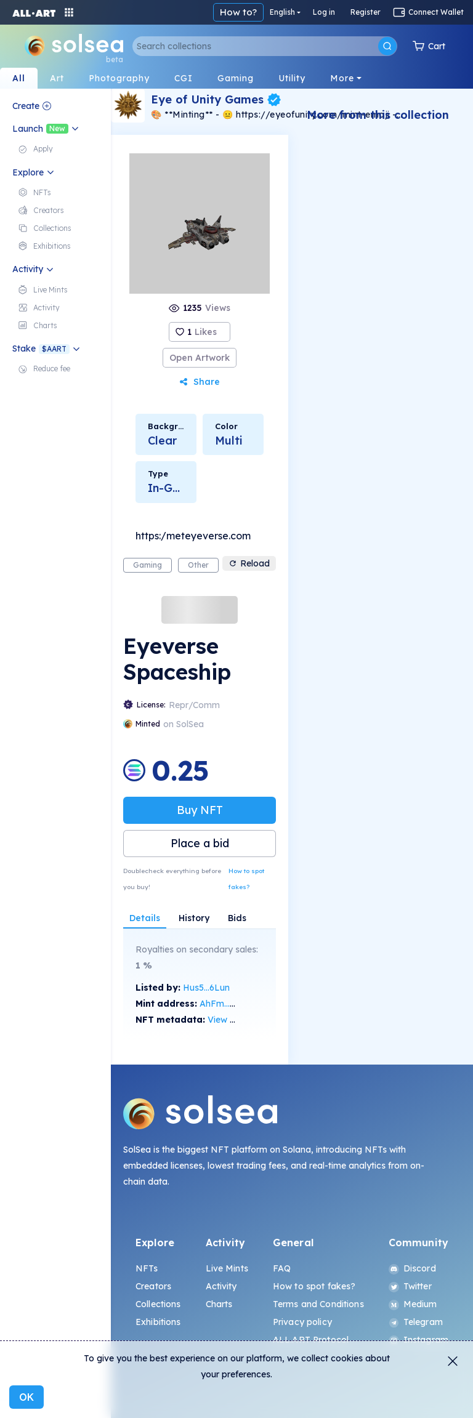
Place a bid (200, 843)
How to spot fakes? (246, 879)
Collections (158, 1304)
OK (26, 1397)
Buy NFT (200, 810)
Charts (219, 1304)
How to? (238, 12)
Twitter (410, 1286)
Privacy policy (302, 1321)
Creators (153, 1286)
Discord (412, 1268)
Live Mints (227, 1268)
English (282, 12)
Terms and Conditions (318, 1304)
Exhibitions (158, 1321)
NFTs (146, 1268)
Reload (249, 563)
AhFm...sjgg (224, 1003)
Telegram (416, 1322)
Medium (413, 1304)
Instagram (418, 1339)
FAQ (282, 1268)
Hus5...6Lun (206, 987)
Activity (221, 1286)
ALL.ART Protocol (311, 1339)
